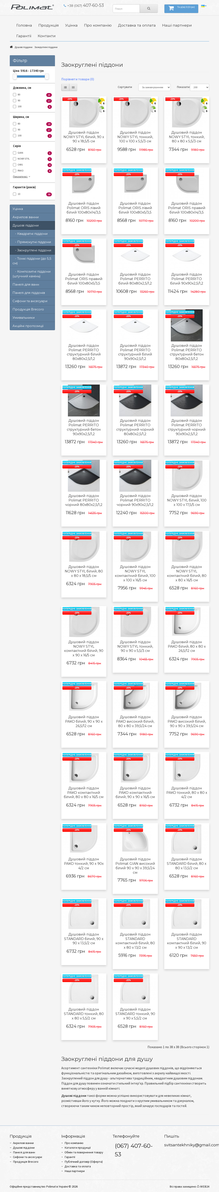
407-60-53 (84, 5)
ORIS (32, 165)
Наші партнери (177, 25)
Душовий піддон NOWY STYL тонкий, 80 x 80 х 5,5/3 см (187, 136)
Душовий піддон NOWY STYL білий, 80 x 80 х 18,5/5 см (84, 571)
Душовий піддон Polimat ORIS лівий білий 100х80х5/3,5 (135, 207)
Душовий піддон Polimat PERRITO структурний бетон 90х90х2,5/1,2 (84, 427)
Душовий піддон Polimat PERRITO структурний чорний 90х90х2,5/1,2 (187, 427)
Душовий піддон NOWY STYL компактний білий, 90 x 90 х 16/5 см (83, 648)
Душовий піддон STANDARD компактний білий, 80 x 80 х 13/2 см (135, 941)
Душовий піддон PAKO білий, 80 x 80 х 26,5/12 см (187, 646)
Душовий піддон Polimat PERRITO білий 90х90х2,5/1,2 (186, 278)
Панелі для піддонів (29, 293)
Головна (24, 25)
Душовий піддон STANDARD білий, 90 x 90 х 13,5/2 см (84, 938)
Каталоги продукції (78, 1148)
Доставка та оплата (137, 25)
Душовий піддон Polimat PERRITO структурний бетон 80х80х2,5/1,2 (187, 352)
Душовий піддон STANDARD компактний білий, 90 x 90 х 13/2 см (186, 941)
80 (32, 95)
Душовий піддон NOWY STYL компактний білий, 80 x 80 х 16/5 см (186, 573)
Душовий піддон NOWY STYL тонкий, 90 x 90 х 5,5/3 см (135, 646)
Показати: (180, 87)
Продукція (48, 25)
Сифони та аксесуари (30, 301)
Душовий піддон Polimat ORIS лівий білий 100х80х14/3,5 (84, 207)
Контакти (47, 36)
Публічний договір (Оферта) (84, 1162)
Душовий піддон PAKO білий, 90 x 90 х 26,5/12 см (83, 721)
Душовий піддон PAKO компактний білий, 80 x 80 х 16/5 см (84, 792)
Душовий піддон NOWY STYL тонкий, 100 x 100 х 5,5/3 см (135, 136)
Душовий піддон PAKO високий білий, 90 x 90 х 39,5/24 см (187, 721)
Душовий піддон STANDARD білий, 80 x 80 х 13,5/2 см (186, 863)
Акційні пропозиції (28, 326)
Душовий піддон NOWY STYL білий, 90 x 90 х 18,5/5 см (83, 136)
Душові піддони (23, 47)
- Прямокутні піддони (32, 242)
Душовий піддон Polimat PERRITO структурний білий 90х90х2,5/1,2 (135, 352)
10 (32, 194)
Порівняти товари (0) (77, 79)
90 (32, 101)
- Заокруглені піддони (32, 250)
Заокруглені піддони (46, 47)
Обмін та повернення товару (84, 1152)
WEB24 (204, 1186)
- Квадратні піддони (30, 234)
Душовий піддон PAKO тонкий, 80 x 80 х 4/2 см (186, 792)
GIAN (32, 153)
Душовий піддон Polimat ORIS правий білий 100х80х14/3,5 (186, 207)
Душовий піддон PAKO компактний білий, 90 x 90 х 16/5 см (135, 792)
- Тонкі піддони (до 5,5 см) (32, 261)
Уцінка (71, 25)
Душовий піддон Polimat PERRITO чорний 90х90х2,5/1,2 (135, 500)
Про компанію (98, 25)
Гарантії (23, 36)
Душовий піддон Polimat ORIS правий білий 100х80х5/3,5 (83, 278)
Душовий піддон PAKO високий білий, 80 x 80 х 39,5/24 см (135, 721)
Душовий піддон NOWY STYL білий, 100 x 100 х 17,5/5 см (186, 500)
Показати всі (22, 176)
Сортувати (125, 87)
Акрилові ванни (26, 217)
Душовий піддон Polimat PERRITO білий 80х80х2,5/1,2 (135, 278)
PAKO (32, 171)
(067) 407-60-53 (134, 1150)
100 (32, 107)
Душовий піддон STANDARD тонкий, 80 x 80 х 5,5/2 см (84, 1013)
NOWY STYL (32, 159)
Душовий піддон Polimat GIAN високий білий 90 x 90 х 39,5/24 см (135, 865)
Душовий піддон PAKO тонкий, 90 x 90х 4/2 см (84, 863)
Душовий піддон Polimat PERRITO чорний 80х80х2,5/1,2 (83, 500)
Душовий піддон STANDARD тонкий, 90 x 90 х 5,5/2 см (135, 1013)
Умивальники (24, 318)
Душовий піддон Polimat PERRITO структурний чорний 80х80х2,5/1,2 (135, 427)
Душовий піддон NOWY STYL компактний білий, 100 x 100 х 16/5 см (135, 573)
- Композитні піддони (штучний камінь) (32, 274)
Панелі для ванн (26, 284)
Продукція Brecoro (28, 309)
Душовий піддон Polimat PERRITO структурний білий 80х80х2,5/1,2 (84, 352)
